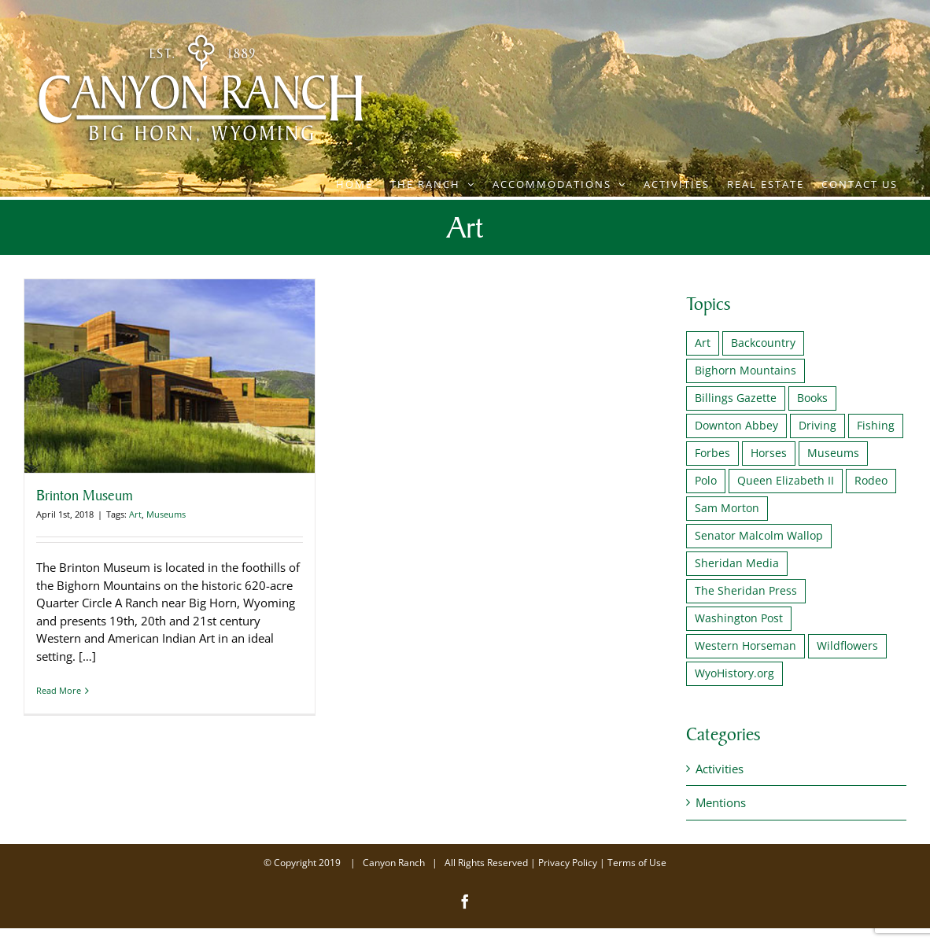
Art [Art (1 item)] (702, 343)
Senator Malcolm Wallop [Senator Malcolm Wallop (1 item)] (759, 536)
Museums (166, 514)
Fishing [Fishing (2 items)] (876, 426)
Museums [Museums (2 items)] (833, 453)
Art (135, 514)
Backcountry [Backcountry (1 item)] (763, 343)
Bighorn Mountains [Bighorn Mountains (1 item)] (745, 370)
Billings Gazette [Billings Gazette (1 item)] (736, 398)
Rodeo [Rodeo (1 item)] (871, 481)
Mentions (721, 802)
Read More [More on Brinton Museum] (58, 690)
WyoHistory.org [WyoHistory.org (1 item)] (734, 673)
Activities (720, 768)
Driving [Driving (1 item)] (817, 426)
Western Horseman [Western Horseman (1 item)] (745, 646)
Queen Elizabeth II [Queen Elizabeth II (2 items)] (785, 481)
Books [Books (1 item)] (812, 398)
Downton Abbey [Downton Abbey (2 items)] (736, 426)
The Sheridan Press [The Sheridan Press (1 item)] (746, 591)
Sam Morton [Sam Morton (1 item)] (727, 508)
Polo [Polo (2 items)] (706, 481)
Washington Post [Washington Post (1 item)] (739, 618)
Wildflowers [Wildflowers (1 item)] (847, 646)
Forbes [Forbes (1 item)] (712, 453)
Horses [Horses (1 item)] (769, 453)
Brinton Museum (84, 495)
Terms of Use (636, 862)
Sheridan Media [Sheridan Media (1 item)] (737, 563)
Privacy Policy (567, 862)
